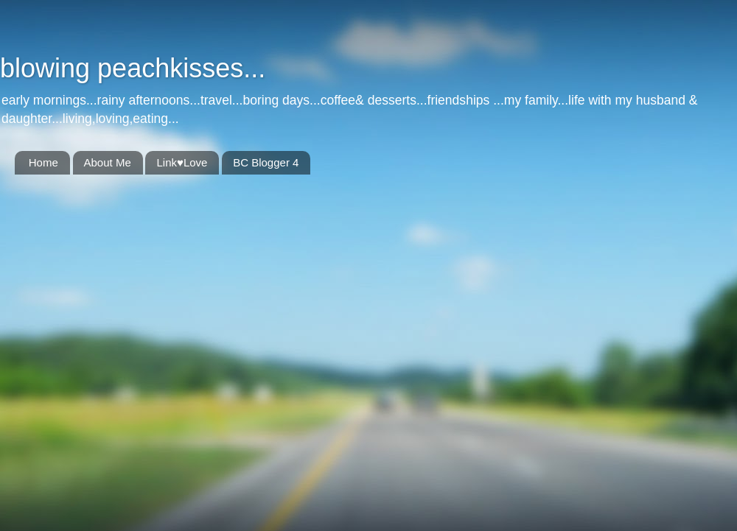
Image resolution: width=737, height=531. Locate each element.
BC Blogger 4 (265, 162)
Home (43, 162)
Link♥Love (181, 162)
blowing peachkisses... (132, 68)
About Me (107, 162)
